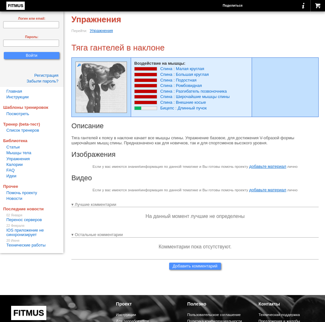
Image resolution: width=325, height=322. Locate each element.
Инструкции (17, 97)
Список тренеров (22, 130)
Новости (14, 198)
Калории (14, 164)
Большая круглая (192, 74)
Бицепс (167, 108)
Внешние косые (191, 102)
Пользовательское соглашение (214, 314)
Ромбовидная (189, 85)
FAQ (10, 170)
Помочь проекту (21, 192)
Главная (14, 91)
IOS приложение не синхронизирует (31, 230)
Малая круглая (190, 68)
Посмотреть (17, 113)
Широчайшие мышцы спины (203, 96)
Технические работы (31, 243)
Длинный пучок (192, 108)
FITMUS (15, 5)
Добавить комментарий (195, 266)
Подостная (186, 80)
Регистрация (46, 75)
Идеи (11, 176)
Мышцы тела (18, 152)
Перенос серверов (31, 217)
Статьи (13, 147)
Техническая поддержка (279, 314)
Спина (166, 68)
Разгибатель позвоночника (201, 91)
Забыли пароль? (42, 81)
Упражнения (101, 30)
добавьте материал (267, 166)
